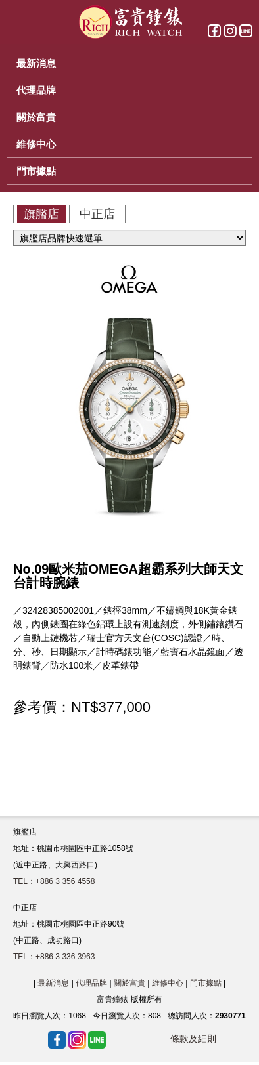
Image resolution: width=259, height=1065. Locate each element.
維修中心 (167, 983)
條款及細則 (193, 1039)
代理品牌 (91, 983)
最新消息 (53, 983)
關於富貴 (129, 983)
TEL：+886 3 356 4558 (54, 881)
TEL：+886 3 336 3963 (54, 956)
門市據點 (206, 983)
